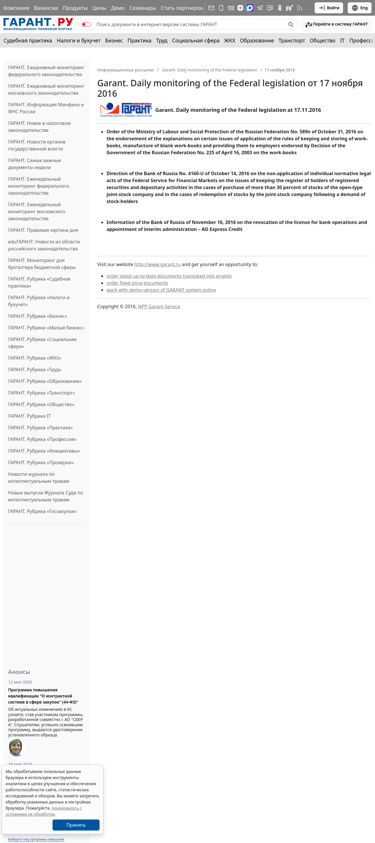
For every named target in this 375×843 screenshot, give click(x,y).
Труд (161, 40)
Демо (118, 7)
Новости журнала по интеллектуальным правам (38, 477)
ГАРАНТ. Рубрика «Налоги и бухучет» (39, 301)
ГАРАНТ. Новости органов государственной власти (37, 145)
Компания (16, 7)
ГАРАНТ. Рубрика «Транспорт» (41, 393)
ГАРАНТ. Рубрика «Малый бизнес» (46, 327)
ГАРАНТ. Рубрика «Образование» (45, 381)
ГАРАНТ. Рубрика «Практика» (40, 427)
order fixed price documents (137, 283)
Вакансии (46, 7)
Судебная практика (27, 40)
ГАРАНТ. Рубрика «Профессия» (42, 439)
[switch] (86, 24)
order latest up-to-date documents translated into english (169, 276)
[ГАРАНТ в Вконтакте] (231, 7)
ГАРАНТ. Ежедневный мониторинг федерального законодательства (46, 71)
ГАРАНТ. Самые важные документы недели (34, 164)
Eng (359, 7)
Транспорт (292, 40)
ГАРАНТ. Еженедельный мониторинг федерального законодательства (38, 186)
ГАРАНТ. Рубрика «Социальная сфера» (42, 342)
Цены (99, 7)
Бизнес (114, 40)
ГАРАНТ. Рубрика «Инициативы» (44, 451)
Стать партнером (182, 7)
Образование (257, 40)
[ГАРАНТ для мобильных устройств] (221, 7)
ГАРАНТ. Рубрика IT (29, 416)
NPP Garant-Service (159, 306)
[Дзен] (240, 8)
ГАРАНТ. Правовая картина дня (43, 230)
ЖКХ (229, 40)
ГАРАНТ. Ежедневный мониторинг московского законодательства (46, 89)
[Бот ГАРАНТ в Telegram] (269, 7)
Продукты (75, 7)
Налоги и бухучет (79, 40)
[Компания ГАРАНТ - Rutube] (289, 7)
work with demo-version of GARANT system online (161, 290)
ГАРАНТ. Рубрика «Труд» (35, 369)
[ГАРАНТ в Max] (250, 8)
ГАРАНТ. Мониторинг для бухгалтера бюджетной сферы (42, 263)
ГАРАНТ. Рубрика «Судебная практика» (39, 282)
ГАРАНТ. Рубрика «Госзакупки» (42, 511)
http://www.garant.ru (157, 264)
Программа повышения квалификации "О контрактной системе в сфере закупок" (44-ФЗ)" (43, 696)
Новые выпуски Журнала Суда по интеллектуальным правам (45, 496)
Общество (323, 40)
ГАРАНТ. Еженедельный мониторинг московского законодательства (36, 211)
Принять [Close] (76, 825)
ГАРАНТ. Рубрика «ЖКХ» (34, 358)
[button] (336, 24)
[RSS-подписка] (299, 7)
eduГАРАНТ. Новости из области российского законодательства (44, 245)
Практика (139, 40)
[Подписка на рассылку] (211, 7)
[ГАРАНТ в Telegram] (260, 7)
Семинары (142, 7)
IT (342, 40)
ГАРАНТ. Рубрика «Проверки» (41, 462)
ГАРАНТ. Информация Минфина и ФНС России (46, 108)
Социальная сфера (196, 40)
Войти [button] (329, 7)
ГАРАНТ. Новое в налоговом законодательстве (39, 126)
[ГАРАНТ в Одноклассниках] (279, 7)
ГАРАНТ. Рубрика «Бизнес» (37, 316)
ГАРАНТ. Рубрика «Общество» (41, 404)
